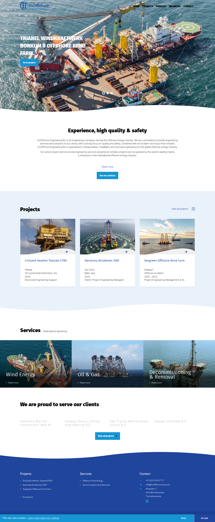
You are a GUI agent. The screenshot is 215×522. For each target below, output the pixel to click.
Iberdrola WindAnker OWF (34, 485)
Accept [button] (204, 518)
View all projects (179, 209)
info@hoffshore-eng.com (158, 485)
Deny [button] (183, 518)
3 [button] (112, 93)
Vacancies (175, 6)
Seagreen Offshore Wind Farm (36, 489)
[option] (107, 56)
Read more (107, 167)
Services (161, 6)
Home (136, 6)
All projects (27, 497)
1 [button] (103, 93)
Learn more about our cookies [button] (43, 518)
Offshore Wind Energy (92, 481)
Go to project (29, 62)
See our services (107, 175)
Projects (147, 6)
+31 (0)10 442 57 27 (155, 481)
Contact (188, 6)
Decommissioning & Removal (96, 485)
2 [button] (108, 93)
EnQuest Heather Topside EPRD (37, 481)
